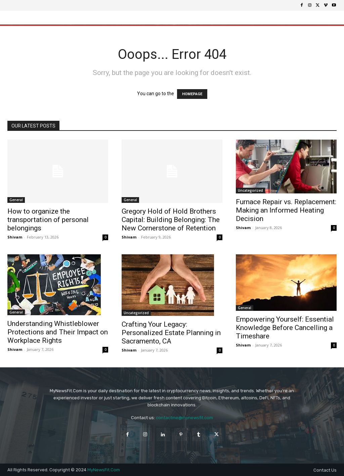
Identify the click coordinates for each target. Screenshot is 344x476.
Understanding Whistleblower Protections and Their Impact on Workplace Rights (57, 332)
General (16, 199)
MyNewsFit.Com (103, 469)
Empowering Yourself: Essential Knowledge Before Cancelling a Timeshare (285, 327)
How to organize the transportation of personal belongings (48, 219)
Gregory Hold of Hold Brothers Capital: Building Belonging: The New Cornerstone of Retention (171, 219)
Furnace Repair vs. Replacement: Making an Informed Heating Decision (286, 210)
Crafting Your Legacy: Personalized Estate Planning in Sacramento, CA (171, 332)
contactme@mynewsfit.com (184, 417)
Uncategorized (250, 190)
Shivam (14, 237)
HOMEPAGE (192, 94)
